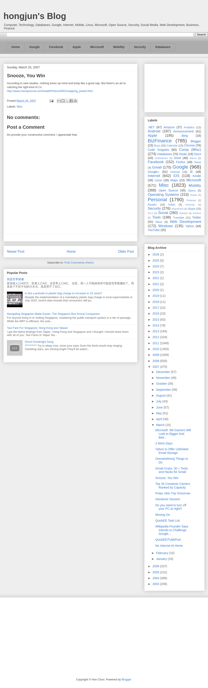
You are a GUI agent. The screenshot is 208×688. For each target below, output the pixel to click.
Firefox (180, 162)
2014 (156, 325)
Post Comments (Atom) (79, 262)
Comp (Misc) (190, 150)
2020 (156, 290)
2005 (156, 572)
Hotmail (175, 172)
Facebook (56, 47)
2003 (156, 584)
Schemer (190, 204)
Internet (154, 176)
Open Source (168, 190)
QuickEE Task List (167, 520)
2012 (156, 337)
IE (191, 172)
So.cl (150, 213)
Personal (157, 199)
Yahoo (189, 226)
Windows (165, 226)
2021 (156, 284)
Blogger (196, 141)
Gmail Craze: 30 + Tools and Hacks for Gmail (171, 470)
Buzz (157, 145)
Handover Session (167, 499)
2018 (156, 302)
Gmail (157, 167)
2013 (156, 331)
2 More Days (163, 443)
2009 (156, 355)
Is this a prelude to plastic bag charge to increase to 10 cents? (63, 293)
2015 (156, 319)
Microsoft (97, 47)
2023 (156, 272)
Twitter (196, 217)
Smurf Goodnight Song (39, 341)
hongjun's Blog (34, 16)
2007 (156, 366)
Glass (197, 162)
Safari (171, 204)
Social (163, 213)
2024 (156, 266)
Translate (178, 217)
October (162, 383)
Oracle (193, 195)
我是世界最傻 (15, 279)
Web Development (185, 222)
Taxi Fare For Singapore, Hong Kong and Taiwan (37, 328)
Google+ (153, 172)
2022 (156, 278)
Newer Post (15, 251)
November (163, 377)
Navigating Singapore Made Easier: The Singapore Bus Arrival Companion (53, 313)
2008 (156, 361)
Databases (163, 47)
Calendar (172, 145)
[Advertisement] (174, 87)
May (159, 413)
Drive (177, 158)
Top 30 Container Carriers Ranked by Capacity (172, 485)
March (160, 425)
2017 (156, 307)
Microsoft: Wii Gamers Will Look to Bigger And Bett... (173, 433)
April (159, 419)
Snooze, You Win (167, 478)
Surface (197, 213)
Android (154, 131)
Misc (20, 106)
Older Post (126, 251)
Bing (185, 135)
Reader (152, 204)
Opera (191, 190)
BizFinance (160, 140)
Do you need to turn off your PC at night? (170, 507)
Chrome (189, 145)
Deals (183, 154)
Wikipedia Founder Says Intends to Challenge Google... (171, 530)
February (162, 553)
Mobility (119, 47)
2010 (156, 349)
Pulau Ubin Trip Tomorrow (172, 493)
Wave (158, 221)
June (159, 407)
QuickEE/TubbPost (168, 539)
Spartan (183, 213)
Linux (158, 180)
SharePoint (177, 208)
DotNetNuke (161, 158)
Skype (191, 208)
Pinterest (191, 200)
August (161, 395)
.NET (151, 127)
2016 (156, 313)
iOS (176, 176)
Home (15, 47)
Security (140, 47)
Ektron (193, 158)
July (159, 401)
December (163, 372)
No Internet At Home (169, 545)
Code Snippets (158, 149)
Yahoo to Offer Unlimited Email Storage (171, 451)
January (162, 559)
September (164, 389)
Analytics (189, 127)
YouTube (154, 230)
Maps (174, 180)
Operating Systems (163, 195)
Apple (77, 47)
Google (34, 47)
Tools (156, 217)
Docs (197, 154)
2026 (156, 254)
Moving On (162, 514)
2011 (156, 343)
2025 (156, 260)
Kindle (197, 176)
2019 (156, 295)
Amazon (169, 127)
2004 (156, 578)
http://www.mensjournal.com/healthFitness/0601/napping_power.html (50, 91)
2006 (156, 566)
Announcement (183, 131)
